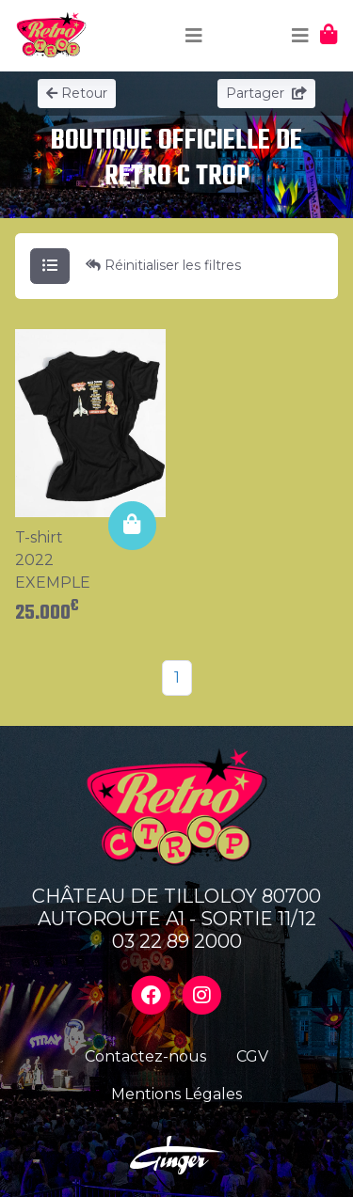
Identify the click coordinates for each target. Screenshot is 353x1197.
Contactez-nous (145, 1056)
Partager (266, 93)
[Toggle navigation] (194, 36)
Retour (76, 93)
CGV (252, 1056)
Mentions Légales (176, 1094)
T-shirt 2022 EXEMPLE (52, 559)
